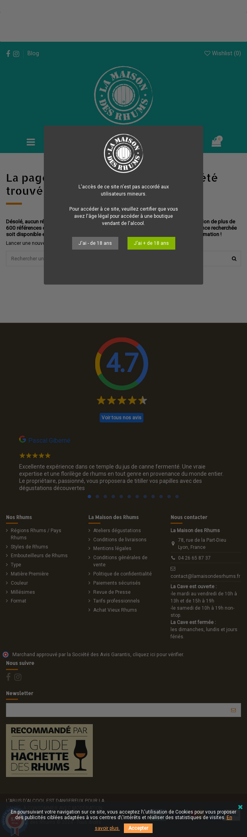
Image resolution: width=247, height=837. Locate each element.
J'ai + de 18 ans (151, 243)
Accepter (138, 828)
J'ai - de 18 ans (95, 243)
